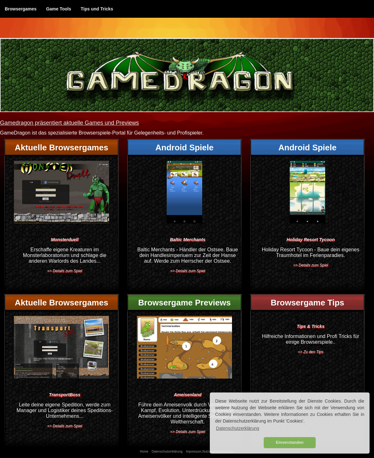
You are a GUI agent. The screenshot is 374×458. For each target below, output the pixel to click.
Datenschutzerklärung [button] (237, 428)
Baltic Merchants (187, 239)
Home (144, 451)
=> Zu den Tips (311, 352)
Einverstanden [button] (290, 442)
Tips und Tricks (97, 8)
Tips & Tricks (310, 326)
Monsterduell (64, 239)
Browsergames (20, 8)
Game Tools (58, 8)
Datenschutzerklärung (167, 451)
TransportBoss (64, 394)
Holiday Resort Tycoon (311, 239)
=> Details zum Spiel (64, 271)
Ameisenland (187, 394)
